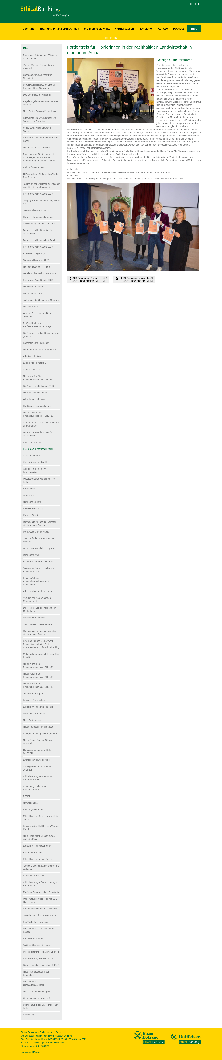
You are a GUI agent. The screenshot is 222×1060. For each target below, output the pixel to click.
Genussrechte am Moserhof (36, 998)
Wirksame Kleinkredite (34, 617)
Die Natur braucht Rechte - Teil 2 (38, 386)
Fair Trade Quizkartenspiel (35, 922)
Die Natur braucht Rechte (35, 392)
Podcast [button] (178, 28)
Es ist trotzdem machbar (34, 363)
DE (190, 4)
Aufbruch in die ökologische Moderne (41, 300)
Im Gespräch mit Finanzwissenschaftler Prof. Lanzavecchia (36, 581)
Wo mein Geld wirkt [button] (97, 28)
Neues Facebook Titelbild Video (38, 727)
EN (199, 4)
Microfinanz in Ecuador (34, 713)
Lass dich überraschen (34, 700)
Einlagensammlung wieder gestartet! (40, 733)
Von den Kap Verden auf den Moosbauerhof (37, 599)
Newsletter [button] (146, 28)
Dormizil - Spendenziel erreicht (38, 217)
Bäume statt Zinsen (32, 293)
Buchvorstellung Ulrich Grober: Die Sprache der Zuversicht (39, 119)
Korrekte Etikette (31, 515)
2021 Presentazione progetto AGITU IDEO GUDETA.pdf (135, 279)
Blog (194, 28)
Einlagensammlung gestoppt (36, 760)
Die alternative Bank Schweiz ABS (39, 273)
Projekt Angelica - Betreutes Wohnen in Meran (40, 103)
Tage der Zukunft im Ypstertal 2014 (40, 915)
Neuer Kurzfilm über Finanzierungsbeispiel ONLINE (38, 378)
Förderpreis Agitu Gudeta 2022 (38, 280)
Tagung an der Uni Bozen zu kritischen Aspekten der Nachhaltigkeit (41, 185)
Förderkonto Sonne (32, 442)
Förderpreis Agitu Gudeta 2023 (38, 194)
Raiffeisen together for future (36, 267)
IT (195, 4)
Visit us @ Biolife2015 (33, 809)
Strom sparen (29, 488)
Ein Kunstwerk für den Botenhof (38, 561)
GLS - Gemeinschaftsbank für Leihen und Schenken (41, 424)
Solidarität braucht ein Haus (36, 945)
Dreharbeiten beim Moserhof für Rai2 (41, 965)
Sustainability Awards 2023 (36, 210)
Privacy (36, 1052)
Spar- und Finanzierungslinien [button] (59, 28)
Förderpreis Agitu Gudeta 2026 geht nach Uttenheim (40, 57)
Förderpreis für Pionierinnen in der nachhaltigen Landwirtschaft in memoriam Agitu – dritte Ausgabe (39, 157)
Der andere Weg (31, 555)
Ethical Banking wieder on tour (37, 846)
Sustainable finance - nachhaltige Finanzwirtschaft (39, 570)
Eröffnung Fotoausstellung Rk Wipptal (41, 892)
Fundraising (28, 1014)
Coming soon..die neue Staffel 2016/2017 (37, 768)
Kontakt (163, 28)
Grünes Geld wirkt (31, 369)
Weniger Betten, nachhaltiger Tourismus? (37, 315)
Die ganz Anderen (31, 306)
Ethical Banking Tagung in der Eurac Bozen (40, 139)
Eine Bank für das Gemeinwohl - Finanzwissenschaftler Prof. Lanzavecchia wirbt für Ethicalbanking (41, 644)
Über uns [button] (28, 28)
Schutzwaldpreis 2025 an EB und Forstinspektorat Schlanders (39, 86)
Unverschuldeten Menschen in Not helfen (39, 480)
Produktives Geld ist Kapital (36, 532)
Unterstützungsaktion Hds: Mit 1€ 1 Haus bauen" (40, 900)
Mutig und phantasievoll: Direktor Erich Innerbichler (41, 656)
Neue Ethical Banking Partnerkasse (40, 111)
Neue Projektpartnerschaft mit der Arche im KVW (39, 837)
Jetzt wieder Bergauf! (33, 693)
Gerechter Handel (31, 455)
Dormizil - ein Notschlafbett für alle (39, 240)
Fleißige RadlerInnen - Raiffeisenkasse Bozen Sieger (37, 325)
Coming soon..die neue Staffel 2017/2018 (37, 751)
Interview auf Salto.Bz (33, 875)
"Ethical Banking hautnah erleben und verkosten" (41, 867)
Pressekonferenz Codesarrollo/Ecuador (33, 983)
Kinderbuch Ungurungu (34, 253)
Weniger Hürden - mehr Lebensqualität (34, 470)
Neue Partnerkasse (32, 720)
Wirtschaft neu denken (34, 399)
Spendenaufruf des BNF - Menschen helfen (40, 1006)
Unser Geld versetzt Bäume (36, 147)
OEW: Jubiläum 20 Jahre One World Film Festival (40, 175)
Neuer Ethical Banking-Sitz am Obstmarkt (37, 742)
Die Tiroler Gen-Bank (33, 286)
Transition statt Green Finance (37, 624)
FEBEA (26, 796)
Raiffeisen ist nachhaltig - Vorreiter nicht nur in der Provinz (39, 523)
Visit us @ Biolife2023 (33, 167)
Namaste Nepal (30, 803)
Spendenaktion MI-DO (34, 938)
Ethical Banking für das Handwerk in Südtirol (40, 818)
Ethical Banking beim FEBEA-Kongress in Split (37, 778)
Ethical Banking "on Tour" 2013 (38, 958)
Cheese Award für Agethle (35, 462)
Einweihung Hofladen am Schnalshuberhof (35, 788)
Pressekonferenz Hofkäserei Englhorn (41, 952)
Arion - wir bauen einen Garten (38, 591)
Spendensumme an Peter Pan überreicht (37, 76)
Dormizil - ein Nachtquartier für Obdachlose (37, 232)
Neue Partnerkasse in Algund (37, 991)
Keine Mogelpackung (33, 508)
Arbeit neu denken (32, 356)
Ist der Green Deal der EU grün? (38, 548)
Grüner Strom (29, 495)
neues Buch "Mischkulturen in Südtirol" (37, 129)
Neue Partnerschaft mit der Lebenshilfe (36, 973)
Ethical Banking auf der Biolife (37, 859)
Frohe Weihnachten (32, 852)
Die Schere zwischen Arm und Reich (40, 349)
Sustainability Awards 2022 (36, 260)
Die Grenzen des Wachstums (37, 406)
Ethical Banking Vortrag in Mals (38, 707)
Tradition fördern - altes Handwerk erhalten (39, 540)
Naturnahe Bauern (32, 502)
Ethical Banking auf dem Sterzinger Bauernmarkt (40, 884)
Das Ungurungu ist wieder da (37, 94)
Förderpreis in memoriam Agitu (38, 449)
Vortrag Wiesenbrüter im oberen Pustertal (38, 67)
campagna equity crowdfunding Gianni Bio (41, 202)
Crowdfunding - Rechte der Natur (39, 223)
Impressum (26, 1052)
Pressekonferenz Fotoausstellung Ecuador (39, 930)
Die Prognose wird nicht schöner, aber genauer (41, 335)
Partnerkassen (124, 28)
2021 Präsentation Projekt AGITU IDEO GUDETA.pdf (85, 279)
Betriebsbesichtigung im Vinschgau (40, 908)
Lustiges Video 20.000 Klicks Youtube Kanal (41, 828)
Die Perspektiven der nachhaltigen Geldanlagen (39, 609)
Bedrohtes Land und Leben (36, 343)
